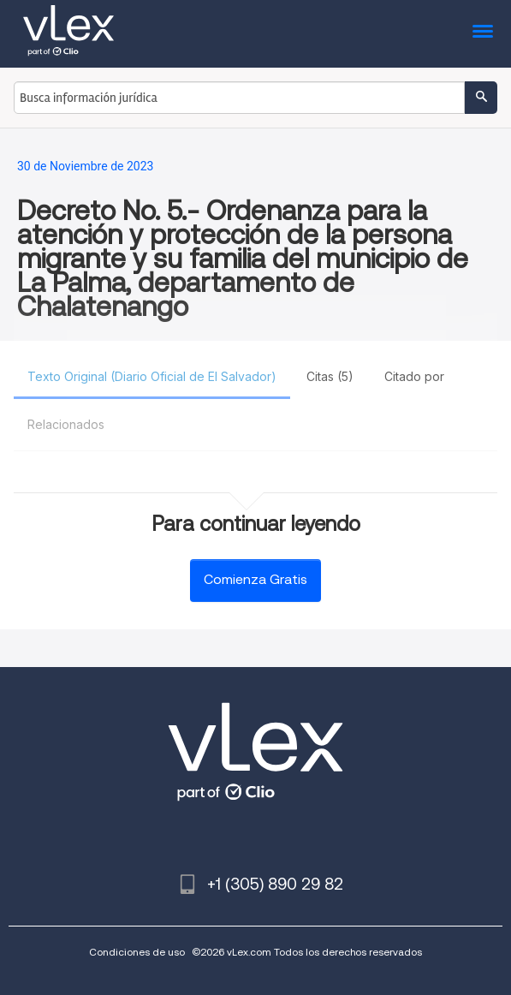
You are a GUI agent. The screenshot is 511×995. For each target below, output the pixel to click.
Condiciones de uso (137, 951)
